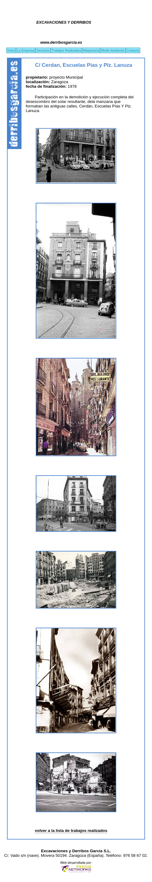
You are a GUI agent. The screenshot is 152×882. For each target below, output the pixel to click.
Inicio (11, 50)
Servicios (42, 50)
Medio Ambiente (112, 50)
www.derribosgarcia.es (61, 42)
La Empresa (25, 50)
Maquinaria (91, 50)
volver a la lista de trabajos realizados (71, 830)
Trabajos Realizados (66, 50)
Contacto (133, 50)
